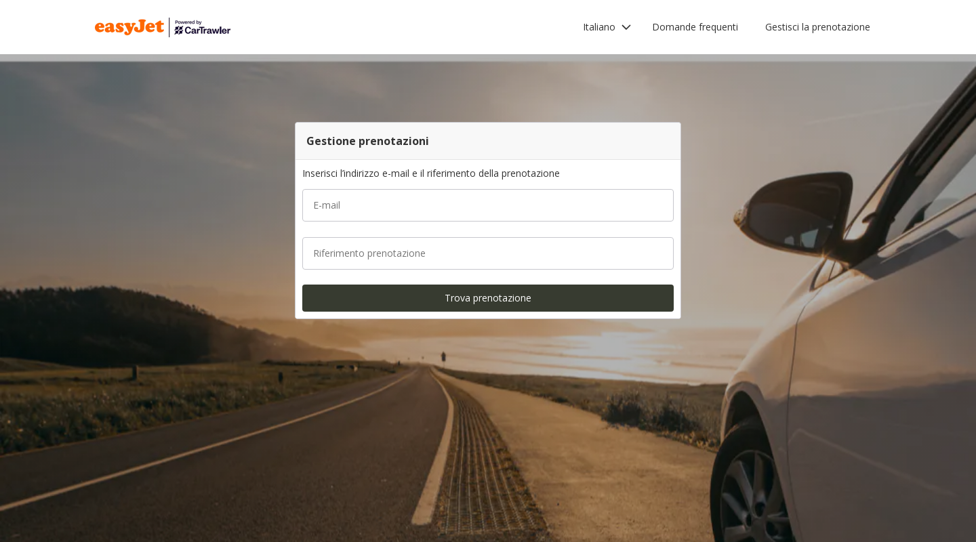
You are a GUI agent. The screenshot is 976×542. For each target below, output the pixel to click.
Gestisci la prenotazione (817, 26)
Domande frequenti (695, 26)
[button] (607, 27)
